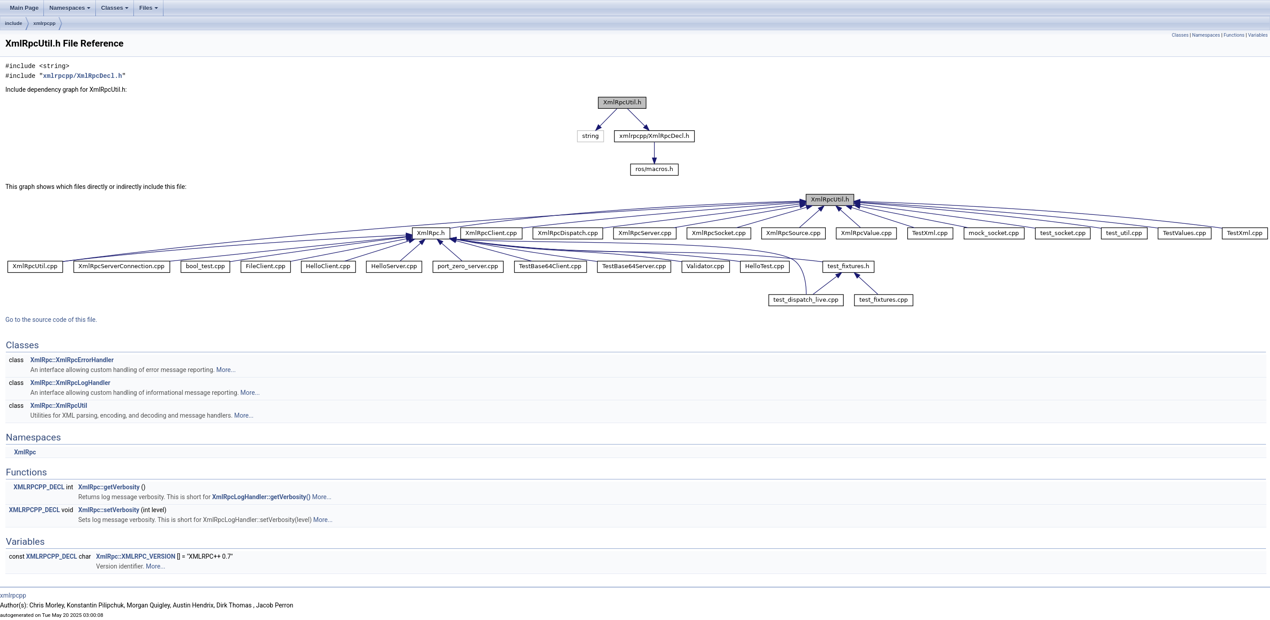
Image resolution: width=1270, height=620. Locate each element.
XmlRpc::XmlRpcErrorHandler (72, 359)
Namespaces (69, 7)
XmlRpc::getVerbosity (109, 487)
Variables (1258, 35)
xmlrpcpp (45, 23)
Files (148, 7)
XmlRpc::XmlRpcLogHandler (70, 382)
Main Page (24, 7)
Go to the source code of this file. (51, 319)
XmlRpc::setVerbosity (108, 509)
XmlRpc (25, 452)
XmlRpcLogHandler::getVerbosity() (261, 496)
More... (226, 369)
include (13, 23)
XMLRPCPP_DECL (38, 487)
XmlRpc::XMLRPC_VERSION (136, 556)
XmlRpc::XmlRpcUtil (58, 405)
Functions (1233, 35)
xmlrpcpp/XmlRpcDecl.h (82, 76)
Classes (115, 7)
